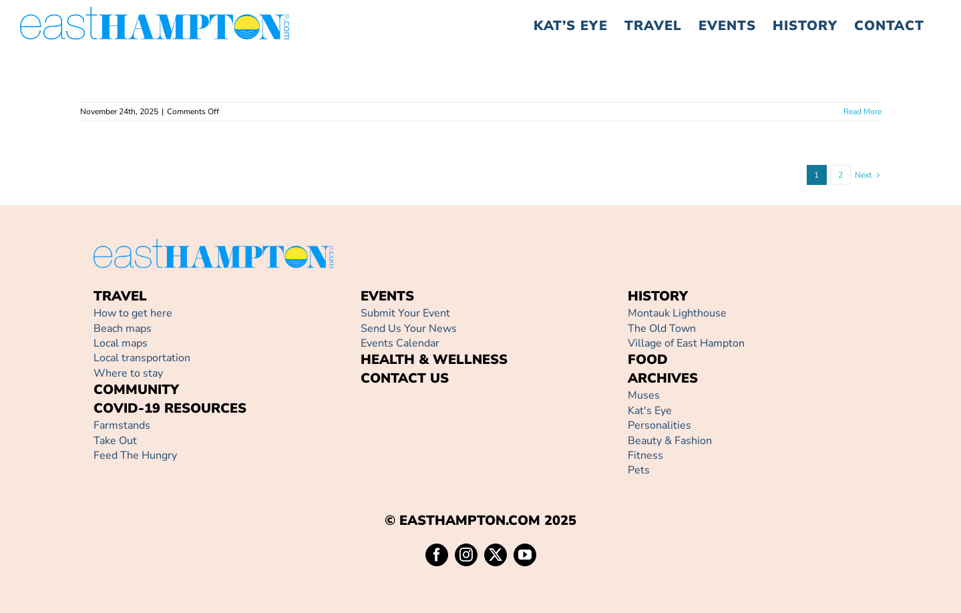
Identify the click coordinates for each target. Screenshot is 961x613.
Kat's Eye (650, 410)
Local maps (120, 343)
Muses (644, 395)
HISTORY (658, 296)
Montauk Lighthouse (677, 313)
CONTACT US (405, 378)
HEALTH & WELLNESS (434, 360)
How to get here (132, 313)
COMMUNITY (136, 390)
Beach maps (122, 328)
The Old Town (662, 328)
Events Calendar (400, 343)
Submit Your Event (405, 313)
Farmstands (121, 425)
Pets (639, 470)
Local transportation (141, 358)
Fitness (645, 455)
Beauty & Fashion (670, 440)
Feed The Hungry (135, 455)
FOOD (648, 360)
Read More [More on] (862, 111)
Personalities (659, 425)
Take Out (115, 440)
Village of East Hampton (686, 343)
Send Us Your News (409, 328)
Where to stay (128, 373)
